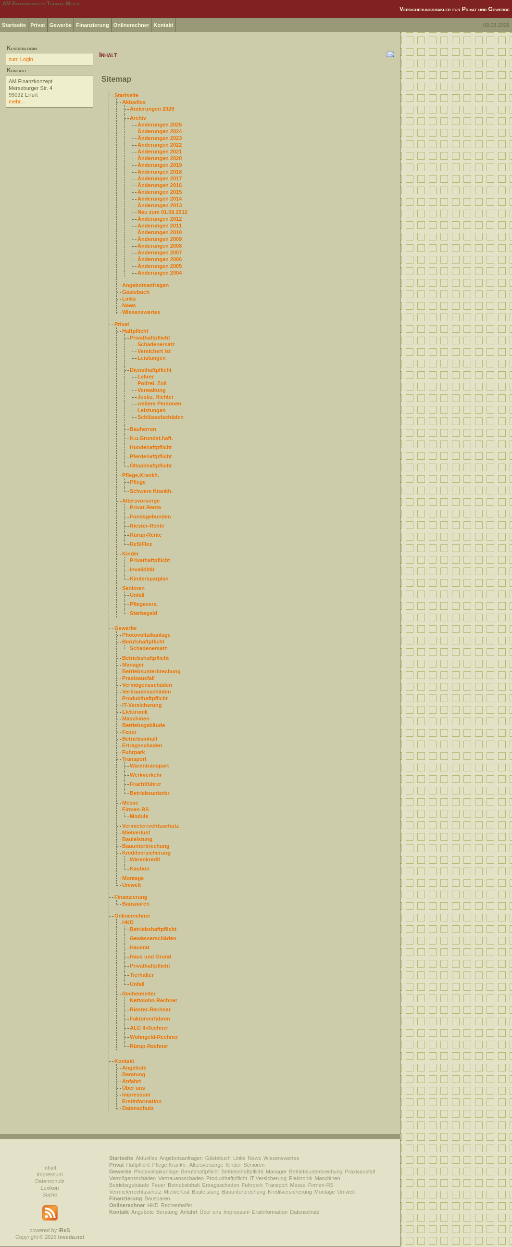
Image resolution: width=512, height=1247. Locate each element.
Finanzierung (92, 25)
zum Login (21, 59)
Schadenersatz (156, 344)
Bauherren (143, 429)
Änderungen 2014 (159, 199)
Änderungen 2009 (159, 239)
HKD (128, 922)
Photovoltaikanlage (146, 635)
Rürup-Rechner (149, 1046)
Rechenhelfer (139, 993)
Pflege (138, 482)
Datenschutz (137, 1108)
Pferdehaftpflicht (151, 456)
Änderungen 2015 (159, 192)
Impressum (136, 1094)
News (129, 305)
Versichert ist (154, 351)
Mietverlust (136, 832)
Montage (133, 878)
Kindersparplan (149, 578)
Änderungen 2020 (159, 158)
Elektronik (135, 712)
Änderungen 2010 (159, 232)
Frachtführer (145, 784)
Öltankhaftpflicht (151, 465)
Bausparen (136, 904)
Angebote (134, 1068)
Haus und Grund (150, 956)
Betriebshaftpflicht (145, 658)
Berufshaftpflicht (143, 641)
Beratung (133, 1074)
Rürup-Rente (146, 535)
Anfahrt (131, 1081)
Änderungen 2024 (159, 131)
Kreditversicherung (146, 853)
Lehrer (145, 376)
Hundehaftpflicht (151, 447)
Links (129, 299)
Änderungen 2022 (159, 145)
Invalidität (142, 569)
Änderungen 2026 (152, 109)
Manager (133, 665)
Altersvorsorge (141, 501)
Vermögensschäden (147, 685)
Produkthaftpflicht (145, 698)
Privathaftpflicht (150, 337)
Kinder (130, 553)
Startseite (14, 25)
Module (139, 816)
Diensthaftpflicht (151, 370)
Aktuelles (134, 102)
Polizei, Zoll (152, 383)
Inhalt (49, 1168)
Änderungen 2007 (159, 252)
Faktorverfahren (150, 1018)
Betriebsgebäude (143, 725)
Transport (134, 759)
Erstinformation (142, 1101)
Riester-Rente (147, 526)
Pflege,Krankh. (140, 475)
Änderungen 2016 (159, 185)
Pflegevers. (144, 604)
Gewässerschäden (153, 938)
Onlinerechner (131, 25)
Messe (130, 803)
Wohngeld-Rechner (154, 1037)
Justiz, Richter (155, 397)
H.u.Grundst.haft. (151, 438)
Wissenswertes (141, 312)
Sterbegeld (143, 613)
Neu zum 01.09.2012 (162, 212)
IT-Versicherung (142, 705)
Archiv (138, 118)
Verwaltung (151, 390)
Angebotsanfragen (145, 285)
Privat (37, 25)
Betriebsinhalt (139, 739)
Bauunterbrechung (145, 846)
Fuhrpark (133, 752)
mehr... (17, 101)
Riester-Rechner (150, 1009)
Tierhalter (142, 975)
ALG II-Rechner (149, 1028)
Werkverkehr (146, 775)
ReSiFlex (141, 544)
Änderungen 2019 (159, 165)
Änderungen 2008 (159, 246)
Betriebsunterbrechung (151, 671)
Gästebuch (136, 292)
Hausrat (140, 947)
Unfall (137, 595)
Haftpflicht (135, 331)
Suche (49, 1194)
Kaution (140, 868)
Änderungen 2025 (159, 124)
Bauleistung (137, 839)
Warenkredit (145, 859)
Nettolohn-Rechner (153, 1000)
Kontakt (163, 25)
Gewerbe (61, 25)
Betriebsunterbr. (150, 793)
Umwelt (131, 885)
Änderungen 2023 (159, 138)
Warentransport (149, 765)
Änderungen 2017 (159, 178)
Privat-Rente (145, 507)
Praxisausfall (138, 678)
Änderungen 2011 (159, 225)
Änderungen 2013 (159, 205)
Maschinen (136, 718)
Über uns (133, 1088)
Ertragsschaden (142, 745)
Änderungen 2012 (159, 219)
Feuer (129, 732)
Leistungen (151, 358)
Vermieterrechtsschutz (150, 826)
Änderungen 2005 (159, 266)
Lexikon (50, 1188)
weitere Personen (159, 403)
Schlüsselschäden (160, 417)
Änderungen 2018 (159, 172)
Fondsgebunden (150, 516)
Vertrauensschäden (146, 691)
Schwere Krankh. (151, 491)
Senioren (133, 588)
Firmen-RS (135, 809)
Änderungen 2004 (159, 273)
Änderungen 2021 (159, 151)
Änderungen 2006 (159, 259)
